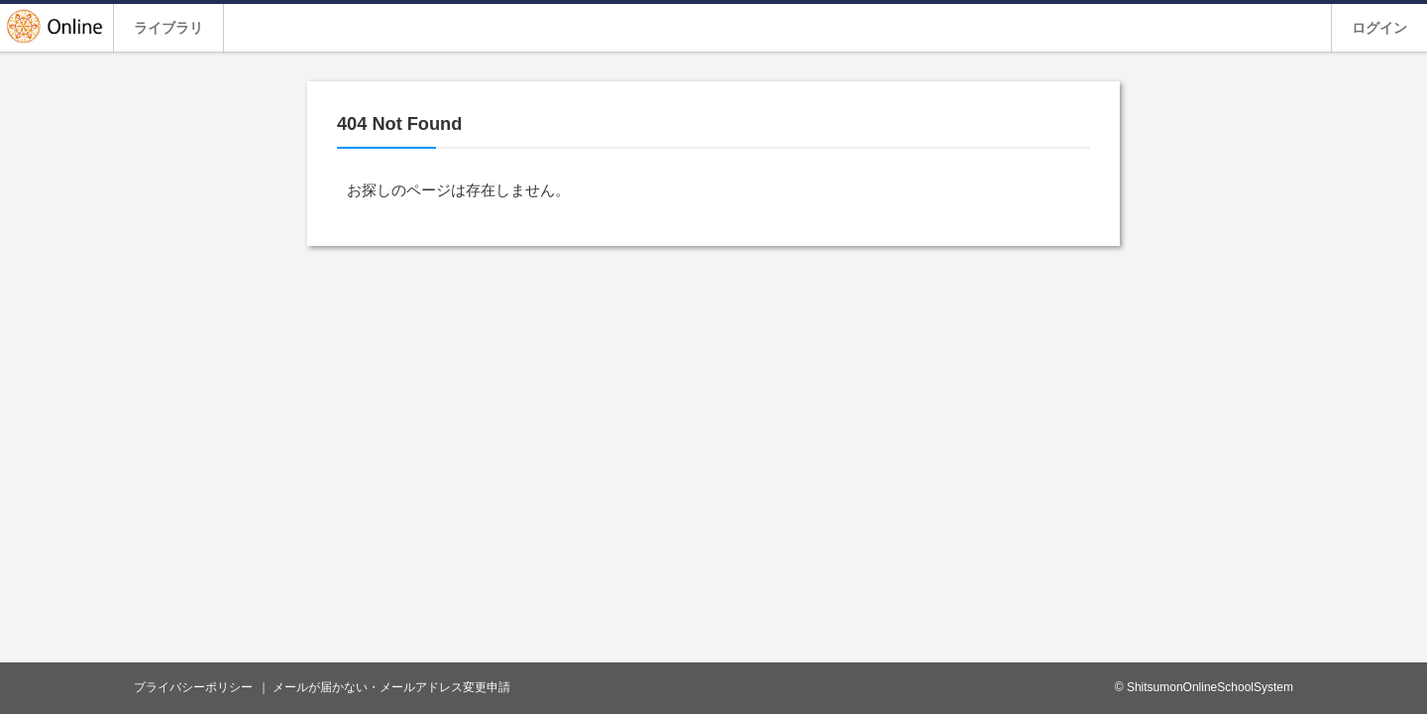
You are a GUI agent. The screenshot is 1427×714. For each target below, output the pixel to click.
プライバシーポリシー (193, 687)
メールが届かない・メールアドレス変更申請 (391, 687)
